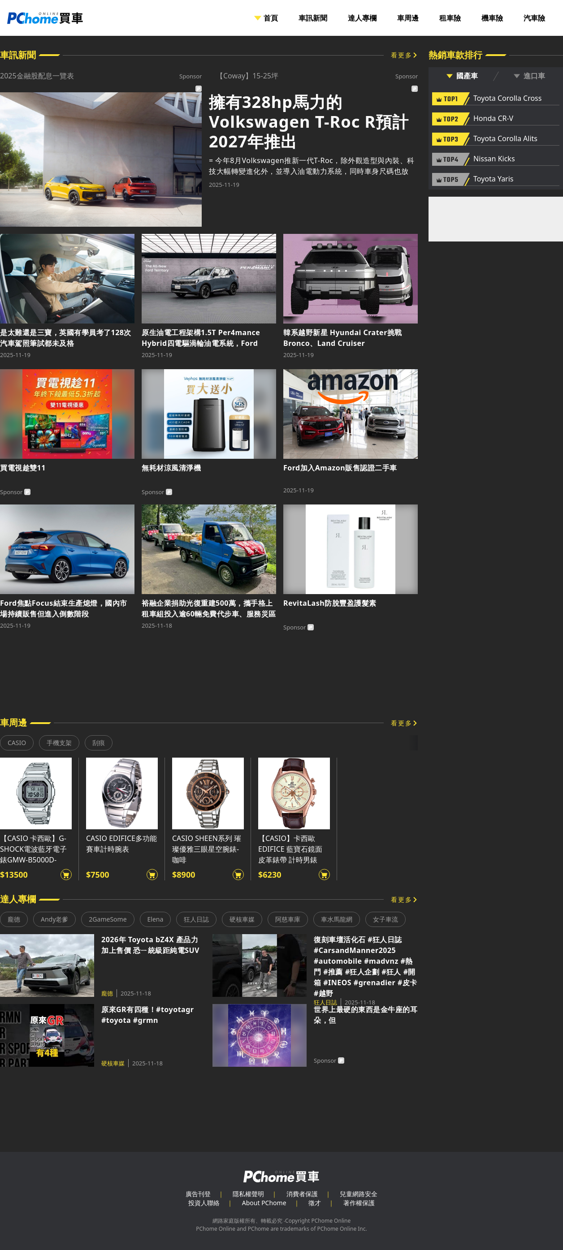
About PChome (264, 1202)
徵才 (314, 1202)
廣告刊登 (198, 1194)
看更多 (401, 55)
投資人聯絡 (204, 1202)
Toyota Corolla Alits (505, 138)
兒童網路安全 (358, 1194)
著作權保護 (359, 1202)
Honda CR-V (493, 118)
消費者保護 (302, 1194)
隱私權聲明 (248, 1194)
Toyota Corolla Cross (507, 98)
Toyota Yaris (493, 179)
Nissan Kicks (494, 159)
